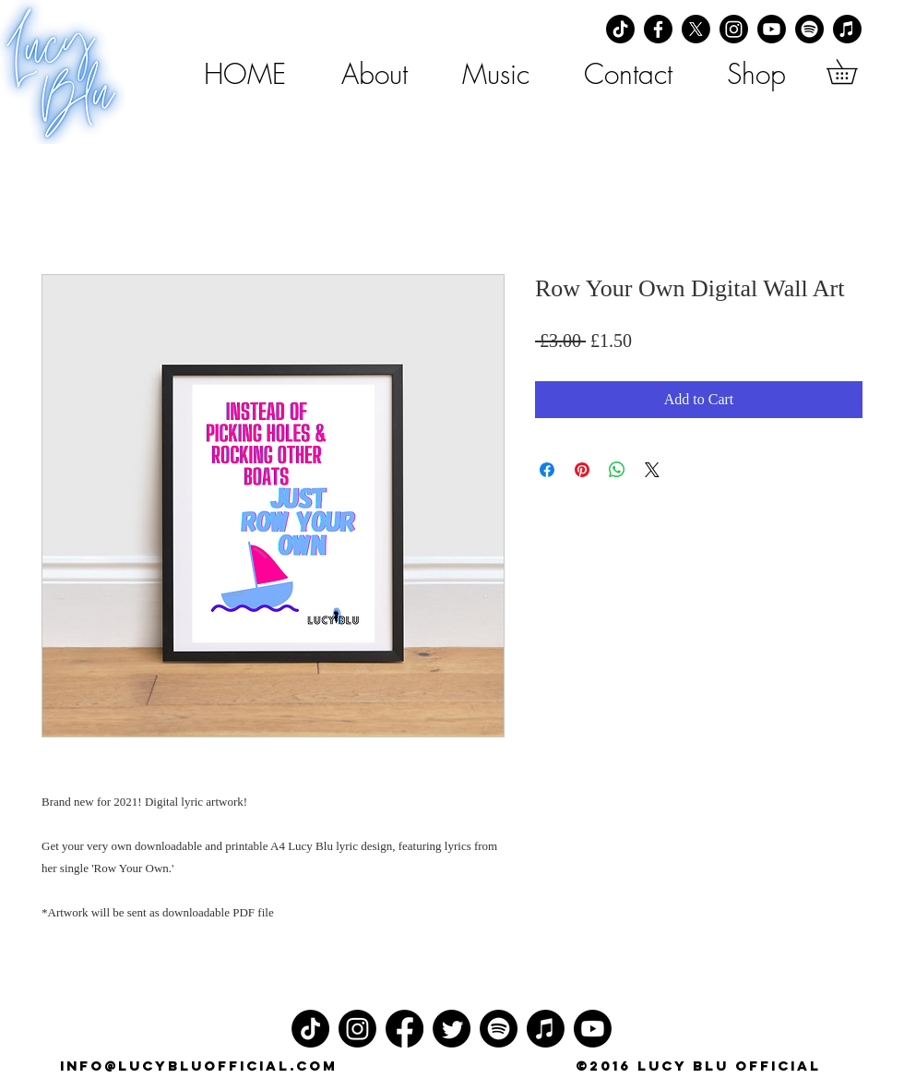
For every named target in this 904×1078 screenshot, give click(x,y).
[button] (854, 71)
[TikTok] (620, 29)
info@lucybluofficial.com (199, 1065)
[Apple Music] (847, 29)
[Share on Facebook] (547, 470)
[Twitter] (451, 1029)
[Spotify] (809, 29)
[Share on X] (652, 470)
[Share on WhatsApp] (617, 470)
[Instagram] (734, 29)
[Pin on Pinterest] (582, 470)
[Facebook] (658, 29)
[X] (696, 29)
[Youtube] (771, 29)
